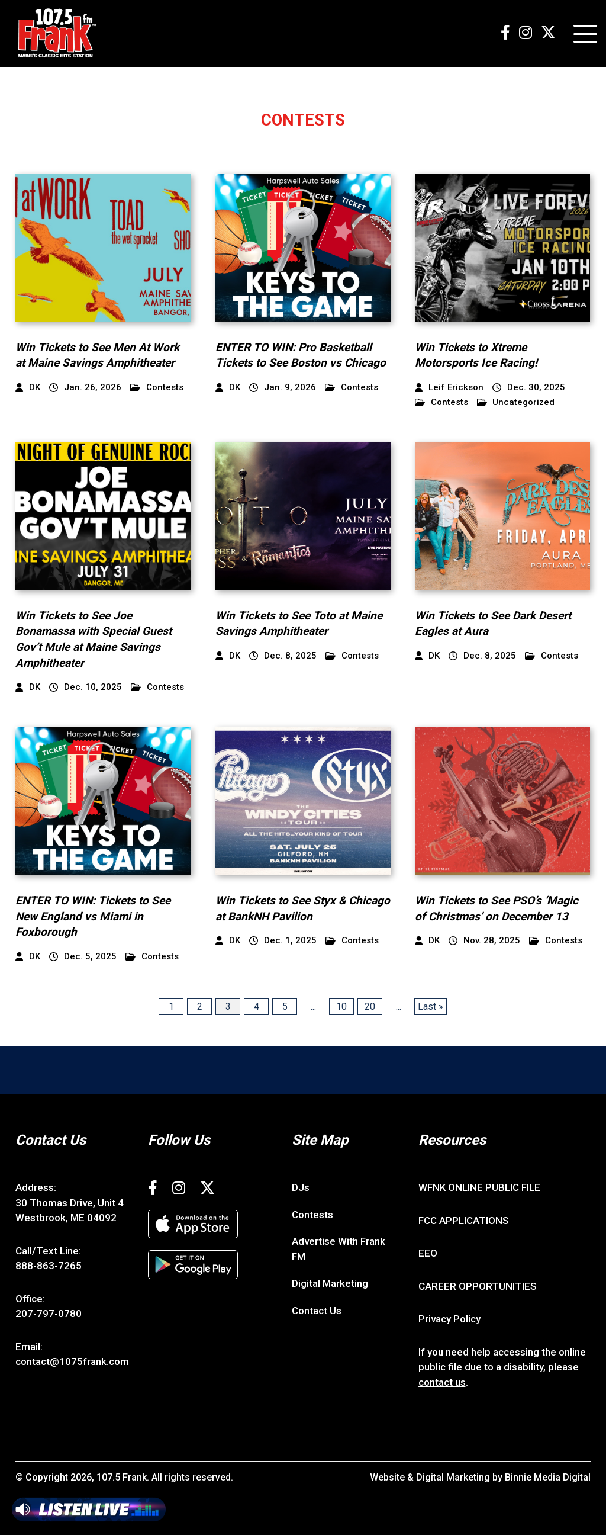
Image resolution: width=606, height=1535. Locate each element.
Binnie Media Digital (548, 1477)
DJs (301, 1187)
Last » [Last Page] (430, 1006)
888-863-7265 (48, 1265)
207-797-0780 (48, 1313)
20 (370, 1006)
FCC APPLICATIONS (463, 1220)
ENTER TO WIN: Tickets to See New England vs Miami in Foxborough (92, 916)
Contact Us (316, 1310)
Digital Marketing (330, 1283)
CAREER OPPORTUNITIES (477, 1286)
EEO (427, 1253)
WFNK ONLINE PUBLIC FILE (479, 1187)
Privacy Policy (449, 1319)
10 (341, 1006)
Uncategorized (516, 402)
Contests (156, 387)
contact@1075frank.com (72, 1361)
